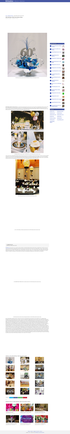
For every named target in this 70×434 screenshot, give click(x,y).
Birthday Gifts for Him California (56, 67)
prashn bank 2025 (42, 432)
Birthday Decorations (8, 18)
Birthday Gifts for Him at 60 (56, 64)
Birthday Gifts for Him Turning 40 (57, 99)
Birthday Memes (59, 118)
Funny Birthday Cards (60, 119)
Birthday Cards (17, 1)
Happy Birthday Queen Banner (56, 102)
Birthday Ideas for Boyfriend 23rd (56, 58)
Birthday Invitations (53, 118)
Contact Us (31, 431)
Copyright (34, 431)
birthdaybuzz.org (8, 247)
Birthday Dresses (22, 1)
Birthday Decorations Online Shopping (25, 412)
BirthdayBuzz (10, 1)
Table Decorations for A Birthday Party (40, 423)
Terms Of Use (37, 431)
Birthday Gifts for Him (60, 114)
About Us (41, 431)
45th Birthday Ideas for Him (56, 86)
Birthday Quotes (52, 119)
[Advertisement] (32, 9)
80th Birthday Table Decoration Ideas (40, 412)
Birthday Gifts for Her (53, 114)
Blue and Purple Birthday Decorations (25, 423)
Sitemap (29, 431)
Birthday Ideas (59, 116)
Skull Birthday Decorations (9, 412)
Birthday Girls (52, 116)
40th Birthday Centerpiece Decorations (11, 423)
